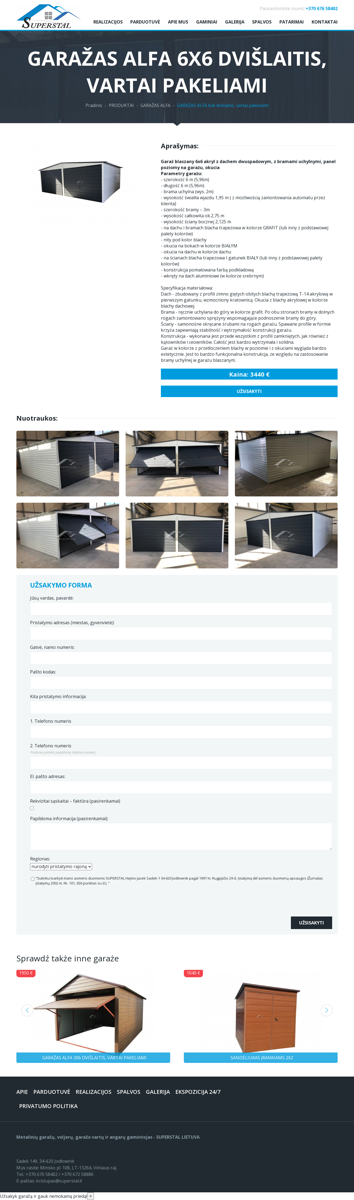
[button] (27, 1010)
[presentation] (71, 905)
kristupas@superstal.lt (59, 1181)
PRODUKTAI (121, 105)
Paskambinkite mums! (299, 8)
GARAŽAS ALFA (155, 105)
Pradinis (93, 105)
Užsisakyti (249, 391)
